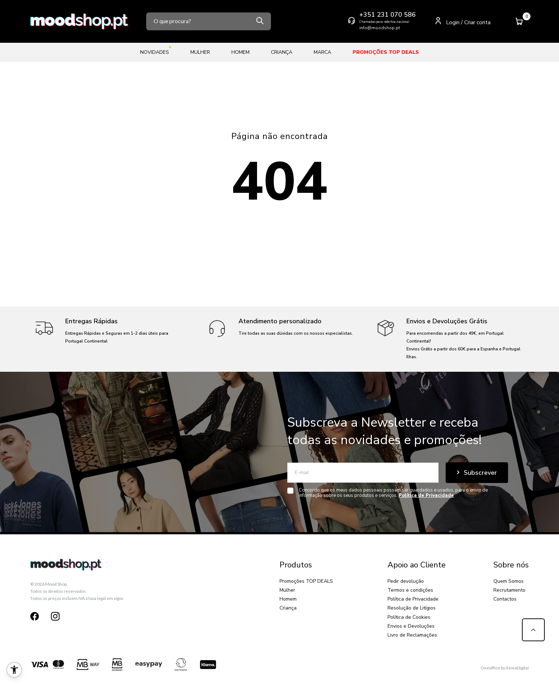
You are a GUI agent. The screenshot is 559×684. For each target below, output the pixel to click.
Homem (240, 52)
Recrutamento (509, 590)
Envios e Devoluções (411, 626)
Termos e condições (410, 590)
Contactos (505, 599)
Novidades (154, 51)
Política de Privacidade (413, 599)
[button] (14, 670)
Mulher (200, 52)
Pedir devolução (406, 581)
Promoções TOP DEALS (386, 52)
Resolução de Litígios (412, 608)
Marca (322, 52)
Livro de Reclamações (412, 635)
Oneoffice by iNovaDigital (505, 667)
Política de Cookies (409, 617)
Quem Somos (508, 581)
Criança (281, 52)
